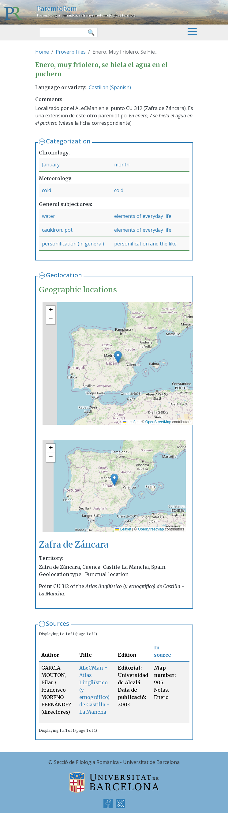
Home (42, 51)
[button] (118, 357)
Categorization (68, 141)
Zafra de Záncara (74, 544)
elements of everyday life (142, 216)
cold (46, 190)
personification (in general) (73, 243)
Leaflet (130, 422)
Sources (57, 623)
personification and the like (145, 243)
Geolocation (64, 275)
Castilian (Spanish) (110, 87)
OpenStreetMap (158, 422)
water (48, 216)
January (51, 164)
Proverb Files (71, 51)
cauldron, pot (57, 229)
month (121, 164)
